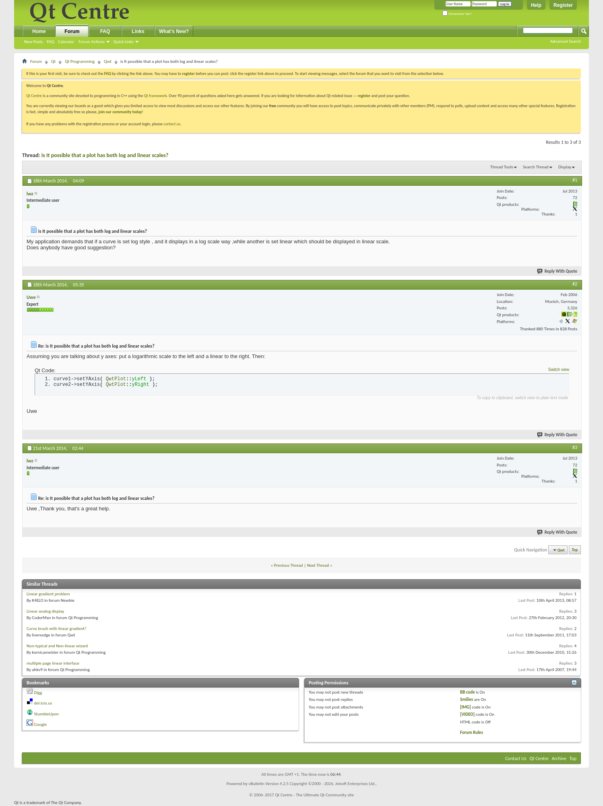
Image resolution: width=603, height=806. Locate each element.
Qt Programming (80, 61)
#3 (574, 447)
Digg (38, 692)
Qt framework (155, 95)
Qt (53, 61)
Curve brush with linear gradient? (57, 628)
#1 (574, 180)
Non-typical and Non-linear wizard (57, 646)
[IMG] (465, 707)
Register (563, 5)
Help (536, 5)
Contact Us (516, 758)
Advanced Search (565, 41)
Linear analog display (45, 611)
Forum (71, 31)
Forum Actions (91, 41)
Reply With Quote (557, 271)
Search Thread (536, 167)
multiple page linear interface (53, 663)
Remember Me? (457, 14)
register (364, 95)
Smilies (466, 699)
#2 (574, 284)
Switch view (558, 369)
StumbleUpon (46, 714)
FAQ (50, 41)
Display (564, 167)
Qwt (108, 61)
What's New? (174, 31)
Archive (559, 758)
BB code (467, 692)
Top (575, 550)
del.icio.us (43, 703)
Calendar (66, 41)
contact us (171, 123)
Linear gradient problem (48, 594)
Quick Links (124, 41)
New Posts (33, 41)
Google (40, 724)
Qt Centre (34, 95)
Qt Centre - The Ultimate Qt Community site (314, 795)
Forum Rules (471, 732)
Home (38, 31)
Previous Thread (288, 565)
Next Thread (318, 565)
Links (138, 31)
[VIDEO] (467, 714)
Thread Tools (501, 167)
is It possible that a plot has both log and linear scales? (104, 155)
